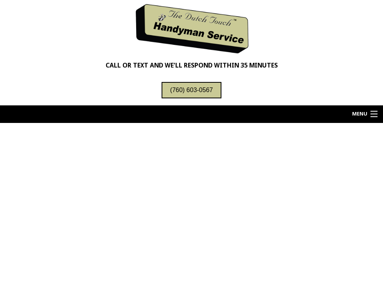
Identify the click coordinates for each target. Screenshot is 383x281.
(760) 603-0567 (191, 90)
